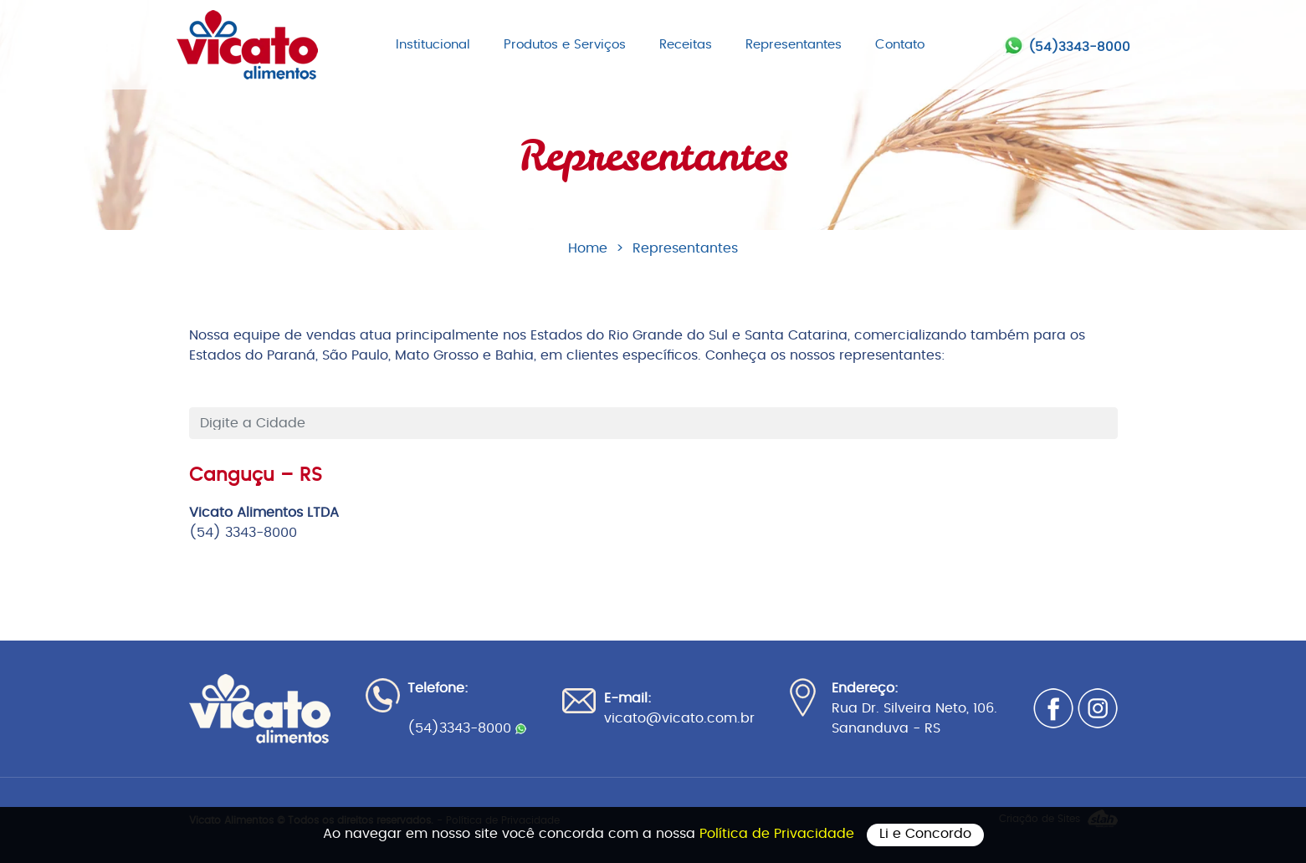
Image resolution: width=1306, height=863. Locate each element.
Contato (899, 44)
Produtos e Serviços (565, 44)
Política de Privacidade (778, 833)
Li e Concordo (925, 833)
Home (587, 248)
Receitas (685, 44)
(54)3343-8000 (1079, 47)
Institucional (433, 44)
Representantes (793, 44)
